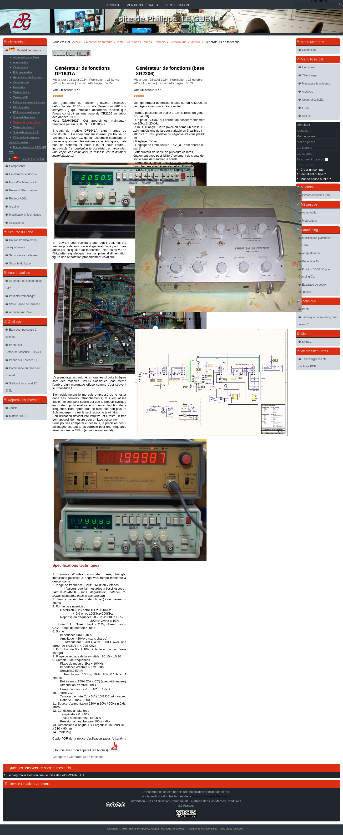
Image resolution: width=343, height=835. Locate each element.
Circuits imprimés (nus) (316, 195)
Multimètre (19, 87)
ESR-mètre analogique (26, 112)
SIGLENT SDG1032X (91, 124)
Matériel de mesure (25, 49)
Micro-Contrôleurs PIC (23, 182)
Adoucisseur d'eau (20, 312)
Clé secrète (304, 147)
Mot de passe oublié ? (316, 179)
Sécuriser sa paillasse (23, 255)
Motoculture (309, 220)
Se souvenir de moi (310, 159)
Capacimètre (20, 67)
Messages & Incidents (316, 83)
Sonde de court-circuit (26, 132)
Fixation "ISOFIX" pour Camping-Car (314, 273)
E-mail (81, 83)
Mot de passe (306, 136)
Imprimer (68, 83)
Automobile (309, 212)
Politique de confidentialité (202, 828)
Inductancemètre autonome (29, 102)
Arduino (14, 206)
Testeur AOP (20, 97)
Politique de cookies (172, 828)
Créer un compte (312, 169)
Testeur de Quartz (23, 127)
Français (160, 42)
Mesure (196, 42)
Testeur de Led (21, 92)
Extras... (307, 341)
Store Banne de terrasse (24, 304)
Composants (17, 166)
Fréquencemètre (22, 72)
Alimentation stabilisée (26, 57)
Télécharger (309, 75)
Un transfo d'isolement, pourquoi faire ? (21, 244)
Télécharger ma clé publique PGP (312, 363)
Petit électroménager (22, 296)
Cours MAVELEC (313, 99)
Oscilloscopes (21, 82)
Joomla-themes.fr (181, 831)
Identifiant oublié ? (313, 174)
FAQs (305, 107)
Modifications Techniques (25, 214)
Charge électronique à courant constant (24, 140)
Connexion (309, 50)
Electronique (178, 42)
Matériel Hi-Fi (17, 416)
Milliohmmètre (21, 107)
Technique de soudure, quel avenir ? (317, 321)
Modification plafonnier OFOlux (314, 241)
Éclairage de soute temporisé (312, 288)
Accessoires (17, 222)
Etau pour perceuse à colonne (20, 333)
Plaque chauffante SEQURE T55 (27, 150)
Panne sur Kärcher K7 (23, 360)
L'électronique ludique (23, 174)
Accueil (113, 5)
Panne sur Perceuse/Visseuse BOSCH (23, 348)
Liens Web (308, 67)
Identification (177, 5)
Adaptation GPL (312, 253)
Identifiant (303, 124)
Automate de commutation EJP (23, 284)
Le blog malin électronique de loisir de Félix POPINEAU (46, 775)
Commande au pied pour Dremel (22, 372)
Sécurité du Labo (20, 263)
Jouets (13, 408)
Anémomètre (20, 62)
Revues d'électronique (23, 190)
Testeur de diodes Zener (27, 122)
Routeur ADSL (18, 198)
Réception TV (310, 261)
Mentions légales (142, 5)
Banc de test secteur (29, 157)
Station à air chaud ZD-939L (21, 387)
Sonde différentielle (24, 117)
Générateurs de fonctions (28, 77)
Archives (307, 91)
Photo (305, 309)
